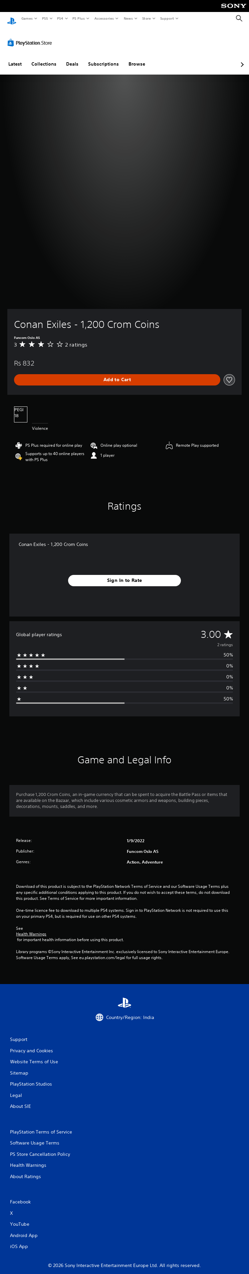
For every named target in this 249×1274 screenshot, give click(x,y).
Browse (137, 58)
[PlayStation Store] (31, 36)
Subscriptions (103, 58)
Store (146, 18)
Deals (72, 58)
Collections (43, 58)
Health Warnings (31, 927)
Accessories (103, 18)
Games (26, 18)
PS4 (60, 18)
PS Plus (78, 18)
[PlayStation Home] (11, 18)
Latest (15, 58)
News (128, 18)
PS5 (45, 18)
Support (167, 18)
